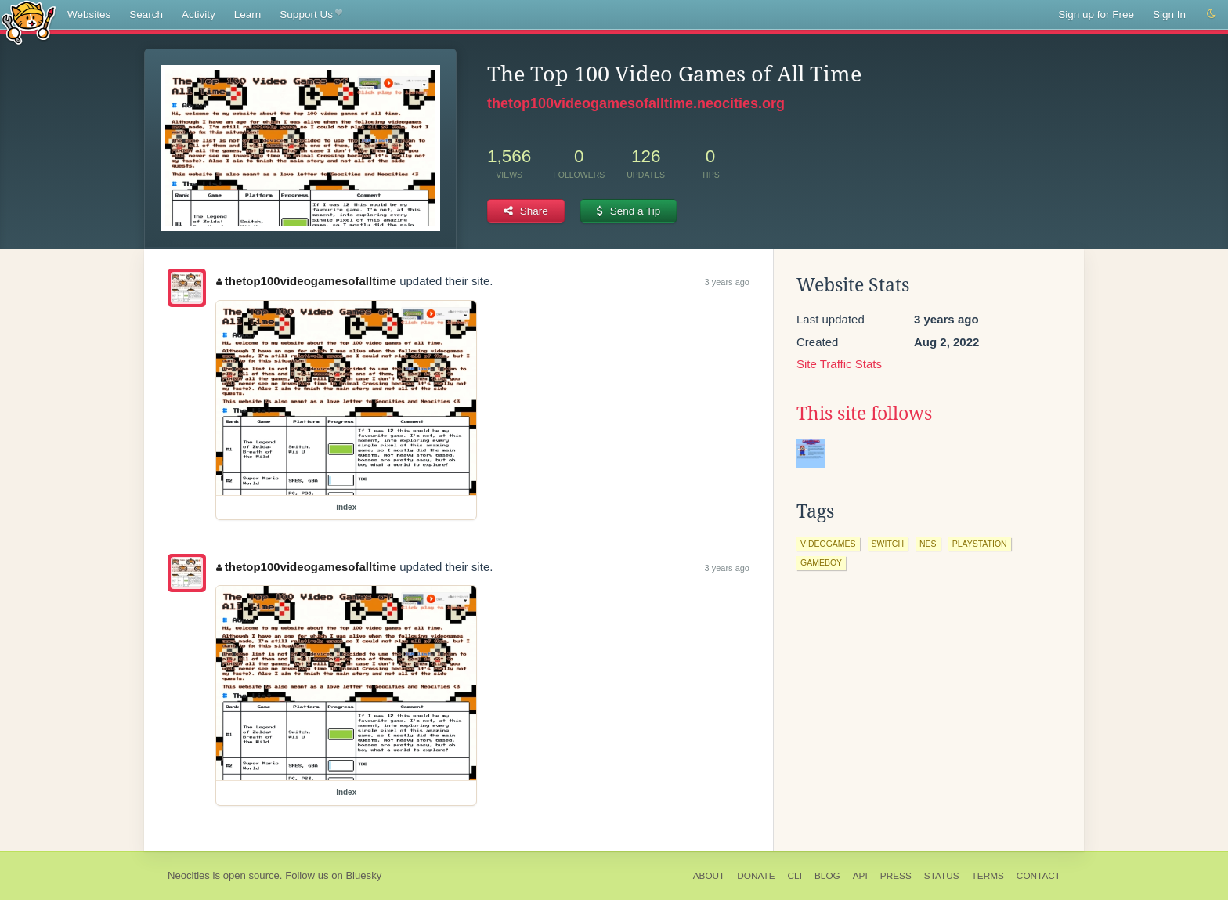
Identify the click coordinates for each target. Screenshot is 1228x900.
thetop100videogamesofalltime (306, 280)
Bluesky (363, 875)
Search (146, 14)
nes (928, 543)
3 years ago (727, 282)
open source (251, 875)
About (709, 875)
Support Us (310, 15)
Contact (1038, 875)
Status (941, 875)
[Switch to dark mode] (1211, 14)
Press (896, 875)
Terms (988, 875)
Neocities (189, 875)
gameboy (821, 562)
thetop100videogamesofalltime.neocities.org (636, 103)
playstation (979, 543)
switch (888, 543)
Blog (827, 875)
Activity (198, 14)
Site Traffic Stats (839, 363)
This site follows (864, 413)
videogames (828, 543)
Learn (248, 14)
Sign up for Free (1096, 14)
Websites (88, 14)
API (860, 875)
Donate (756, 875)
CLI (795, 875)
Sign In (1169, 14)
